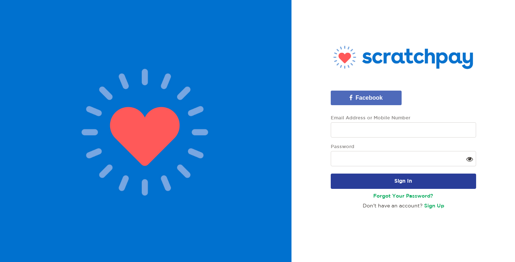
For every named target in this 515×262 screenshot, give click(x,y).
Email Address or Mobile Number (370, 118)
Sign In (403, 181)
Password (342, 147)
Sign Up (434, 206)
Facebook (366, 98)
